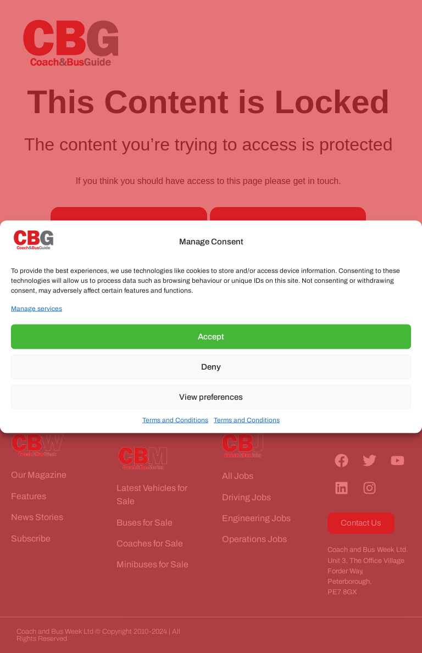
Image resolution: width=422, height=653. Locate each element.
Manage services (36, 308)
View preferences (211, 397)
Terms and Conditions (175, 419)
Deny (211, 366)
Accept (211, 336)
